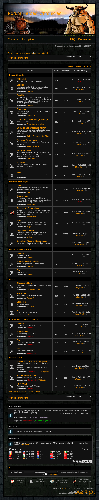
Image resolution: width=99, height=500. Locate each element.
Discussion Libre (24, 283)
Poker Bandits (88, 490)
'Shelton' (79, 176)
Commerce (21, 109)
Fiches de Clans (24, 150)
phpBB (64, 489)
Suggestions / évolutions (28, 262)
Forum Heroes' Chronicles (34, 13)
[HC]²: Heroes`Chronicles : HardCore (24, 319)
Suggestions (22, 196)
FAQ (72, 39)
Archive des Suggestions (28, 208)
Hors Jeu (12, 279)
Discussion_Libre (33, 289)
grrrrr (29, 169)
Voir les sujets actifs (41, 53)
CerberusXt (31, 328)
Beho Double (80, 244)
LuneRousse (79, 368)
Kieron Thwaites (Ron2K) (86, 492)
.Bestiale (79, 297)
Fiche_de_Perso (33, 146)
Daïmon (80, 133)
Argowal (46, 372)
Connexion (14, 39)
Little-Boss (79, 190)
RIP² (18, 349)
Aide (19, 186)
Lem (79, 101)
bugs (29, 227)
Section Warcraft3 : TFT (27, 376)
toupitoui (79, 214)
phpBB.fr (92, 494)
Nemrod (25, 445)
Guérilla (20, 95)
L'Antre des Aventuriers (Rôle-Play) (32, 119)
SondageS (21, 302)
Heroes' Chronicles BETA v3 (20, 249)
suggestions (31, 204)
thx (28, 177)
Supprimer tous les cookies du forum (20, 391)
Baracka (79, 123)
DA (79, 81)
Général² (20, 323)
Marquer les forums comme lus (79, 66)
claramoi (79, 89)
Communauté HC (16, 358)
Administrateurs (28, 421)
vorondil (80, 327)
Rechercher (84, 39)
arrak (79, 114)
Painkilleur (79, 305)
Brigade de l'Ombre (25, 231)
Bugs (19, 220)
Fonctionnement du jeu (18, 182)
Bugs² (19, 340)
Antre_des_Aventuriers (35, 124)
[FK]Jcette (42, 380)
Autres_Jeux (31, 298)
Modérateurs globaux (43, 421)
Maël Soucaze (78, 494)
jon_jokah (79, 156)
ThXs (19, 173)
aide (28, 192)
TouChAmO (79, 314)
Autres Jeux (22, 293)
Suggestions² (22, 332)
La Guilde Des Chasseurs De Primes (33, 128)
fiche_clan (31, 158)
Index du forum (19, 57)
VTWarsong (79, 379)
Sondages (31, 306)
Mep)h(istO (79, 167)
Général (20, 85)
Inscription (28, 39)
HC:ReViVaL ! (22, 384)
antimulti (30, 237)
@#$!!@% (21, 162)
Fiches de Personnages (27, 140)
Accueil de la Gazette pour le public (32, 362)
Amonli (79, 265)
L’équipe (37, 391)
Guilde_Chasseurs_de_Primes (38, 136)
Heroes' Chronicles (17, 75)
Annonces (21, 79)
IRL (18, 310)
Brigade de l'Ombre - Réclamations (32, 241)
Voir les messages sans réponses (20, 53)
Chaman (79, 387)
